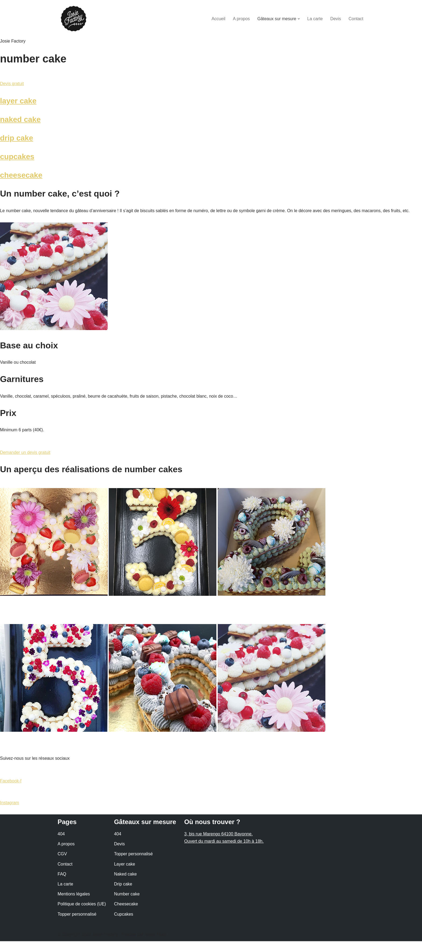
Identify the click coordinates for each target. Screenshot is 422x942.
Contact (356, 18)
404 (61, 834)
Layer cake (124, 865)
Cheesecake (126, 905)
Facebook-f (11, 781)
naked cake (20, 119)
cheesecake (21, 175)
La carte (315, 18)
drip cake (16, 138)
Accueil (218, 18)
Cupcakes (123, 915)
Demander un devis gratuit (25, 453)
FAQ (62, 875)
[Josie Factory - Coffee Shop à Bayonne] (74, 19)
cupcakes (17, 157)
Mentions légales (74, 894)
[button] (298, 19)
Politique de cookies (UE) (82, 905)
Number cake (127, 894)
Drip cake (123, 885)
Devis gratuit (12, 84)
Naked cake (125, 875)
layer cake (18, 101)
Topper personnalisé (77, 915)
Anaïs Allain (155, 935)
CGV (62, 855)
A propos (241, 18)
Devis (335, 18)
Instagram (9, 803)
